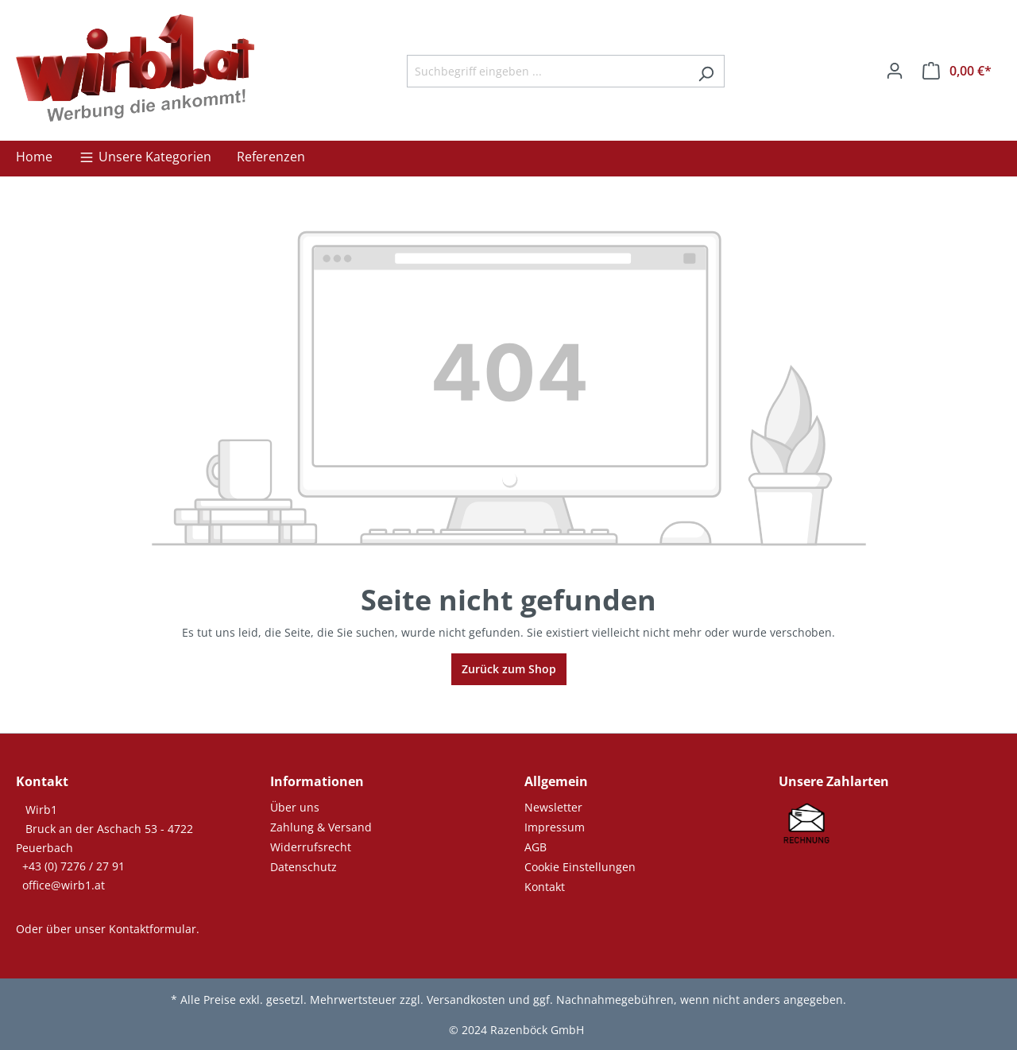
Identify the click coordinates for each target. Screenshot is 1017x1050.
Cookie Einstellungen (580, 866)
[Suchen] (706, 71)
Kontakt (544, 886)
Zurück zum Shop (509, 668)
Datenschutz (303, 866)
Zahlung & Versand (321, 827)
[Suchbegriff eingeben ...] (547, 71)
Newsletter (553, 807)
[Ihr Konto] (894, 71)
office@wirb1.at (63, 885)
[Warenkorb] (957, 71)
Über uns (294, 807)
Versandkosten (466, 999)
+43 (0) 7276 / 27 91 (73, 866)
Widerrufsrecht (310, 846)
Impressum (554, 827)
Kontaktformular (152, 928)
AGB (535, 846)
